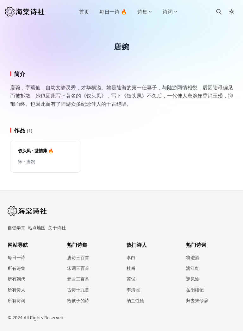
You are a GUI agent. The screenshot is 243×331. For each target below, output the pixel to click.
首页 (84, 11)
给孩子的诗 (78, 300)
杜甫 (131, 268)
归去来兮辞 (197, 300)
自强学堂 (16, 228)
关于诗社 (57, 228)
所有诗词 (16, 300)
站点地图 (37, 228)
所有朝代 (16, 279)
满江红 (192, 268)
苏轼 (131, 279)
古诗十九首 (78, 290)
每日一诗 (16, 257)
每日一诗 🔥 (113, 11)
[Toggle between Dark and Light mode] (231, 11)
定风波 (192, 279)
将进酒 (192, 257)
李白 (131, 257)
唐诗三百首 (78, 257)
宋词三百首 (78, 268)
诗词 (170, 11)
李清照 (133, 290)
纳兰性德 (135, 300)
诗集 (145, 11)
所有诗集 (16, 268)
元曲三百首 (78, 279)
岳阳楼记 (195, 290)
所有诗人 (16, 290)
